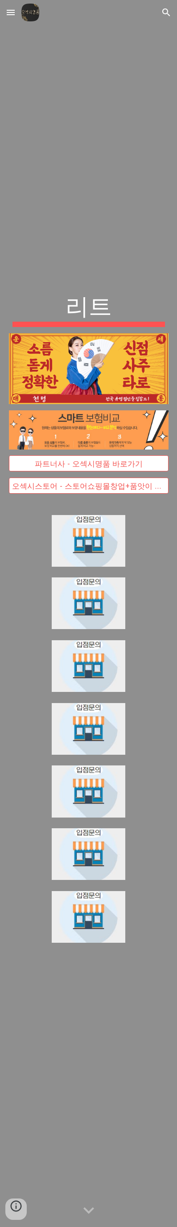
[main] (89, 308)
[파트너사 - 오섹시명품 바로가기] (88, 463)
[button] (10, 12)
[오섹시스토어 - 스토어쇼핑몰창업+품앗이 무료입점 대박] (88, 485)
